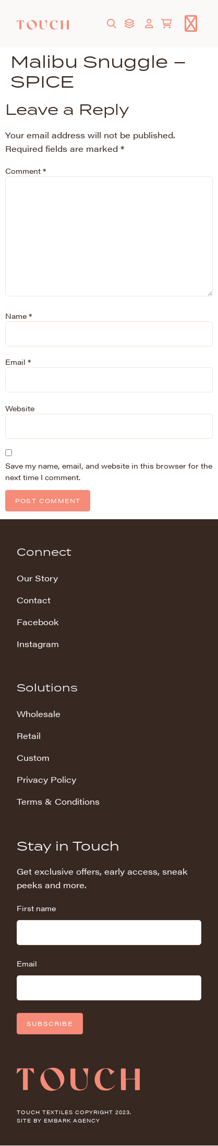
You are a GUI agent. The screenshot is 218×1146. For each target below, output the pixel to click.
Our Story (37, 578)
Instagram (38, 644)
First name (36, 908)
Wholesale (38, 714)
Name (18, 316)
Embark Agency (72, 1120)
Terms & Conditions (58, 801)
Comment (25, 170)
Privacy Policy (46, 779)
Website (19, 408)
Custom (33, 757)
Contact (34, 600)
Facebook (38, 622)
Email (18, 361)
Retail (29, 736)
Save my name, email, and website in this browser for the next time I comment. (108, 471)
